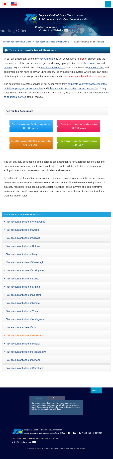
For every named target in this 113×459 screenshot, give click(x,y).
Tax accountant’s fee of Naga (22, 254)
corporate (90, 63)
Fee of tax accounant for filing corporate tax (31, 126)
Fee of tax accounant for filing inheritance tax (31, 143)
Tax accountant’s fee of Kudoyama (25, 270)
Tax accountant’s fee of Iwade (22, 229)
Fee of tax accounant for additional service (78, 143)
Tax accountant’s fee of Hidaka (23, 343)
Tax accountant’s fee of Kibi (21, 327)
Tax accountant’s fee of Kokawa (23, 246)
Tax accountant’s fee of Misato (23, 303)
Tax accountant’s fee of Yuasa (22, 311)
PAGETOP (96, 390)
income (8, 67)
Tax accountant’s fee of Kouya (22, 278)
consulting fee (47, 58)
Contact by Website (56, 35)
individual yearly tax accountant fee (23, 88)
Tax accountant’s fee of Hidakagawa (26, 351)
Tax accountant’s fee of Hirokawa (24, 335)
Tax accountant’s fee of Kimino (23, 286)
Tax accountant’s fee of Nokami (23, 294)
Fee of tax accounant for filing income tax (78, 126)
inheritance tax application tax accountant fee (73, 88)
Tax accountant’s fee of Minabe (23, 359)
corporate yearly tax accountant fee (87, 83)
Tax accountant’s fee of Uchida (23, 237)
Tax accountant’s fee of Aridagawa (25, 319)
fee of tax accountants (52, 67)
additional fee (95, 67)
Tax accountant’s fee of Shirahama (25, 368)
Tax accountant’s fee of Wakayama (25, 221)
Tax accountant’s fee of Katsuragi (24, 262)
